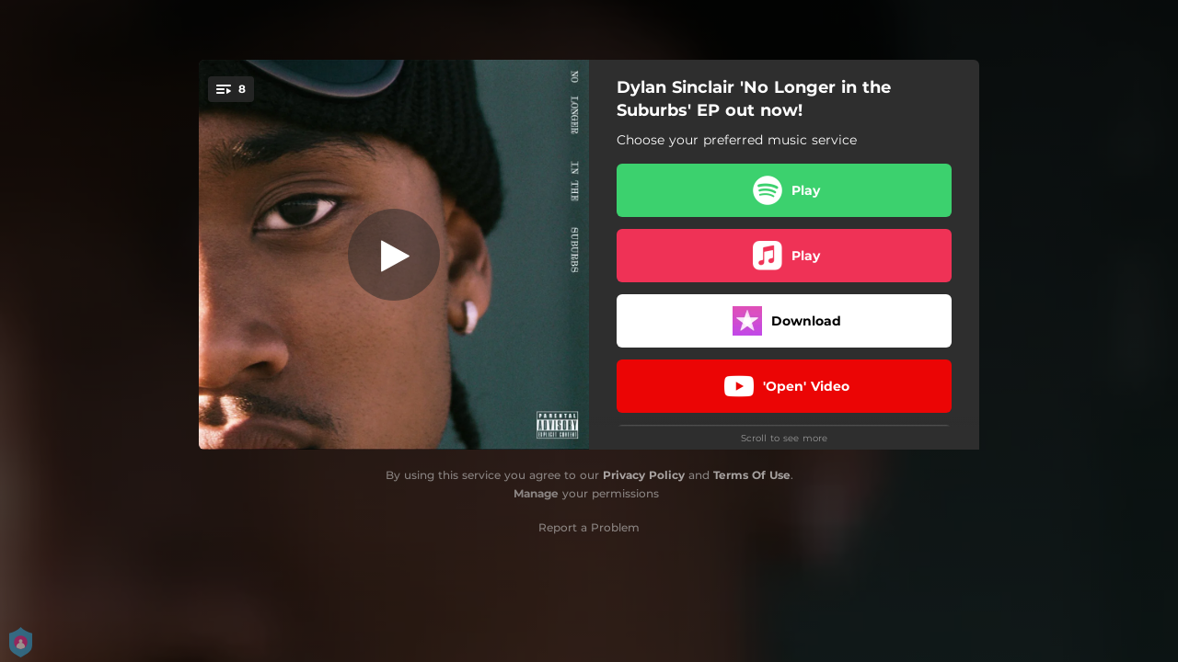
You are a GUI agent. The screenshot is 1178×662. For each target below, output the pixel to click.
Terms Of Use (752, 475)
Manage (536, 493)
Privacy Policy (644, 475)
